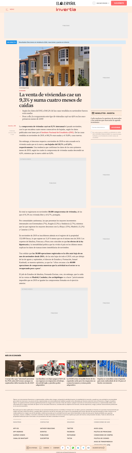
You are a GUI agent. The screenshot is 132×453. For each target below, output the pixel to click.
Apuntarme (115, 127)
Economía (22, 90)
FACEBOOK (71, 432)
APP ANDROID (18, 432)
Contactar (44, 422)
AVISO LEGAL (98, 428)
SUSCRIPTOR (44, 438)
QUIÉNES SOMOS (19, 435)
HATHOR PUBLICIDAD (47, 428)
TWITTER (70, 428)
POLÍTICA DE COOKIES (101, 438)
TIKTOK (69, 438)
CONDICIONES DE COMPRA (103, 435)
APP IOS (16, 428)
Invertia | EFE (12, 126)
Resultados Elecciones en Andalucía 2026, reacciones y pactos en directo (44, 42)
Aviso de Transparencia (103, 442)
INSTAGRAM (71, 435)
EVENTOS (43, 432)
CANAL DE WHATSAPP (20, 438)
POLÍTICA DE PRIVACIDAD (102, 432)
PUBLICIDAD (44, 435)
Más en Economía (13, 355)
